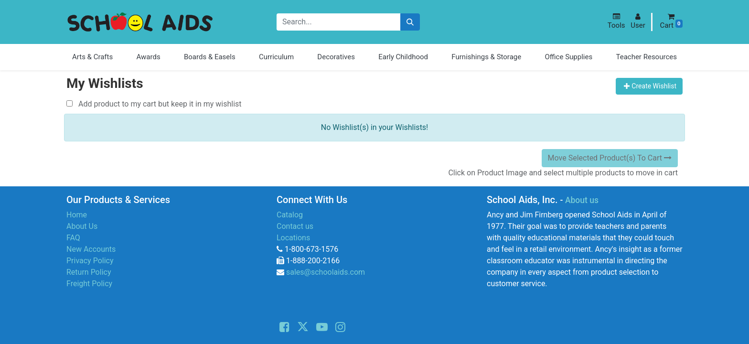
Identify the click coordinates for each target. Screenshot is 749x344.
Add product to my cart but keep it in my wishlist (154, 103)
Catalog (290, 214)
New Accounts (91, 249)
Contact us (295, 226)
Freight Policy (89, 283)
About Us (81, 226)
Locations (293, 237)
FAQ (73, 237)
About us (582, 200)
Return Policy (88, 272)
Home (76, 214)
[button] (616, 21)
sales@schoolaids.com (325, 272)
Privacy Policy (90, 260)
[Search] (410, 22)
